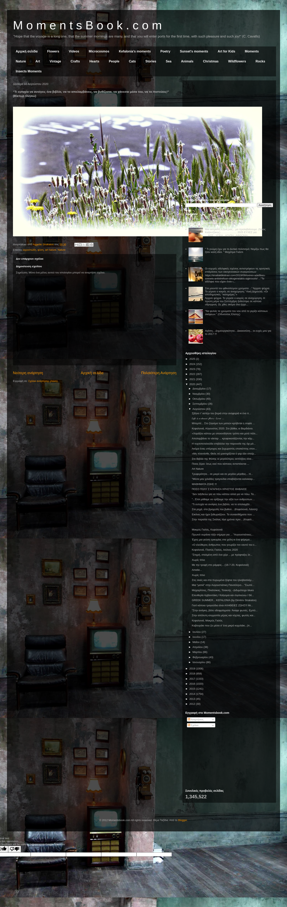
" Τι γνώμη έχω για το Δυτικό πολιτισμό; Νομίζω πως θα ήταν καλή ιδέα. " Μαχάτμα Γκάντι (236, 250)
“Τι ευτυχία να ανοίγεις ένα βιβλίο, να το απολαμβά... (222, 504)
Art (37, 61)
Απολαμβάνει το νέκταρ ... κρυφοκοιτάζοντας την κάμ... (223, 438)
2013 (192, 698)
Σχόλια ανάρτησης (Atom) (43, 381)
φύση (40, 249)
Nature (21, 61)
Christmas (210, 61)
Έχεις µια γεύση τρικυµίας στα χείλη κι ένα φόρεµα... (222, 539)
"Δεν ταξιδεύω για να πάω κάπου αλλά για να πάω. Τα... (224, 494)
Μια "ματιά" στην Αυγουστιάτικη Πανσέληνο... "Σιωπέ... (223, 585)
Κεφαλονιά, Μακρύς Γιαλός (207, 620)
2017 (192, 678)
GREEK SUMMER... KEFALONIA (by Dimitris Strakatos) (224, 600)
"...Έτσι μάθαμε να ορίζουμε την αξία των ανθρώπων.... (223, 499)
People (114, 61)
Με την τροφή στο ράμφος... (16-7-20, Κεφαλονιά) (220, 564)
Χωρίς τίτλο (198, 559)
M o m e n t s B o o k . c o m (87, 25)
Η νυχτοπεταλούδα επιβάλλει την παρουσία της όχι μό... (224, 443)
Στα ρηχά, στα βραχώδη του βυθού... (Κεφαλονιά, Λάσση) (225, 509)
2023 (192, 369)
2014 (192, 693)
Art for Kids (226, 51)
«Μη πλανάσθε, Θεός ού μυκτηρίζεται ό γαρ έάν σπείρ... (224, 453)
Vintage (55, 61)
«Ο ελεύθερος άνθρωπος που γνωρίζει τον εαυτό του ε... (224, 544)
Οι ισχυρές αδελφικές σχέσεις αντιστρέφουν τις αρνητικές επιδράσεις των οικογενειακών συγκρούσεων (237, 270)
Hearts (94, 61)
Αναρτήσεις (196, 719)
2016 (192, 683)
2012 (192, 703)
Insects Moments (29, 71)
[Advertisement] (229, 111)
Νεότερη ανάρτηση (28, 373)
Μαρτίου (198, 652)
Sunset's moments (194, 51)
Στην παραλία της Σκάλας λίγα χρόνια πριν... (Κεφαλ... (223, 519)
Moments (252, 51)
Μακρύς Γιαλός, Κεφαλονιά (207, 529)
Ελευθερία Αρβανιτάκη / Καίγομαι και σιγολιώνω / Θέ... (223, 595)
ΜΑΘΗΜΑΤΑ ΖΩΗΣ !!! (204, 484)
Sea (168, 61)
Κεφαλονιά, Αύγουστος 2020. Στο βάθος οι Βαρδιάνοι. (222, 428)
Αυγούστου (199, 408)
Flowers (53, 51)
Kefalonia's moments (135, 51)
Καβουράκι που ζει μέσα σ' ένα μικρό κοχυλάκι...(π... (222, 625)
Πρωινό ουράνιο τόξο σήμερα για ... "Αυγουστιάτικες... (223, 534)
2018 (192, 673)
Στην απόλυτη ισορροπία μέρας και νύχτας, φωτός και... (223, 615)
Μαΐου (196, 642)
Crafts (75, 61)
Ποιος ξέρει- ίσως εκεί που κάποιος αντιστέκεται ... (220, 463)
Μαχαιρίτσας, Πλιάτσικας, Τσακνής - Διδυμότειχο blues (223, 590)
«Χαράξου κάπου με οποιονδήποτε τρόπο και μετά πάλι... (224, 433)
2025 (192, 358)
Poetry (165, 51)
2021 (192, 379)
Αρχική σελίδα (27, 51)
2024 (192, 364)
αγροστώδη (29, 249)
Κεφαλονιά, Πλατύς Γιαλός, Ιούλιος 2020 (215, 549)
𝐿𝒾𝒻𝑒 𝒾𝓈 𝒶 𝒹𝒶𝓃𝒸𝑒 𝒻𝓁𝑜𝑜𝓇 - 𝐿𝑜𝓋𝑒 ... (208, 418)
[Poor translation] (14, 849)
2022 (192, 374)
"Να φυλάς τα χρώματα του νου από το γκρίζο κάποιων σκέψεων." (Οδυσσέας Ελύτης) (236, 313)
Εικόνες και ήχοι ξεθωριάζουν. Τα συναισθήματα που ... (223, 514)
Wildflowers (237, 61)
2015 (192, 688)
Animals (187, 61)
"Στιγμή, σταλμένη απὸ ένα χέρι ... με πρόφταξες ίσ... (222, 554)
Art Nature (197, 468)
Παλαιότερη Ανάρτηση (158, 373)
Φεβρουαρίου (201, 657)
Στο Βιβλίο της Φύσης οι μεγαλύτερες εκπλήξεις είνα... (222, 458)
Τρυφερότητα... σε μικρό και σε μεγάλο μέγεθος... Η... (222, 473)
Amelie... (197, 569)
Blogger (182, 820)
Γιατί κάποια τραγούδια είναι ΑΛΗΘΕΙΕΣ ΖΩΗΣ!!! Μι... (222, 605)
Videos (74, 51)
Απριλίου (198, 647)
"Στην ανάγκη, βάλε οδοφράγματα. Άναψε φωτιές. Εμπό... (225, 610)
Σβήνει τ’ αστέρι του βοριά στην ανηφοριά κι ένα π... (221, 413)
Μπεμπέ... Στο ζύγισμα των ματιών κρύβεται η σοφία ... (223, 423)
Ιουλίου (197, 631)
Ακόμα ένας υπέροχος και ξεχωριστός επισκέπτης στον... (224, 448)
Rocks (260, 61)
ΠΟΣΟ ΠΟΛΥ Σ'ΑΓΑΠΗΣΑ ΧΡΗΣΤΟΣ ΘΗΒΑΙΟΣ (219, 489)
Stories (150, 61)
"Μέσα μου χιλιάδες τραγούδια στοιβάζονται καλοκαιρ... (223, 478)
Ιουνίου (197, 636)
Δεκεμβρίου (199, 388)
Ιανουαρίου (199, 662)
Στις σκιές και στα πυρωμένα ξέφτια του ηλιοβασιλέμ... (223, 580)
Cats (132, 61)
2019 (192, 668)
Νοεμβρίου (199, 393)
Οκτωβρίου (199, 398)
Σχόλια (193, 725)
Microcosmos (99, 51)
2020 (192, 384)
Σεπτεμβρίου (200, 403)
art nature (50, 249)
